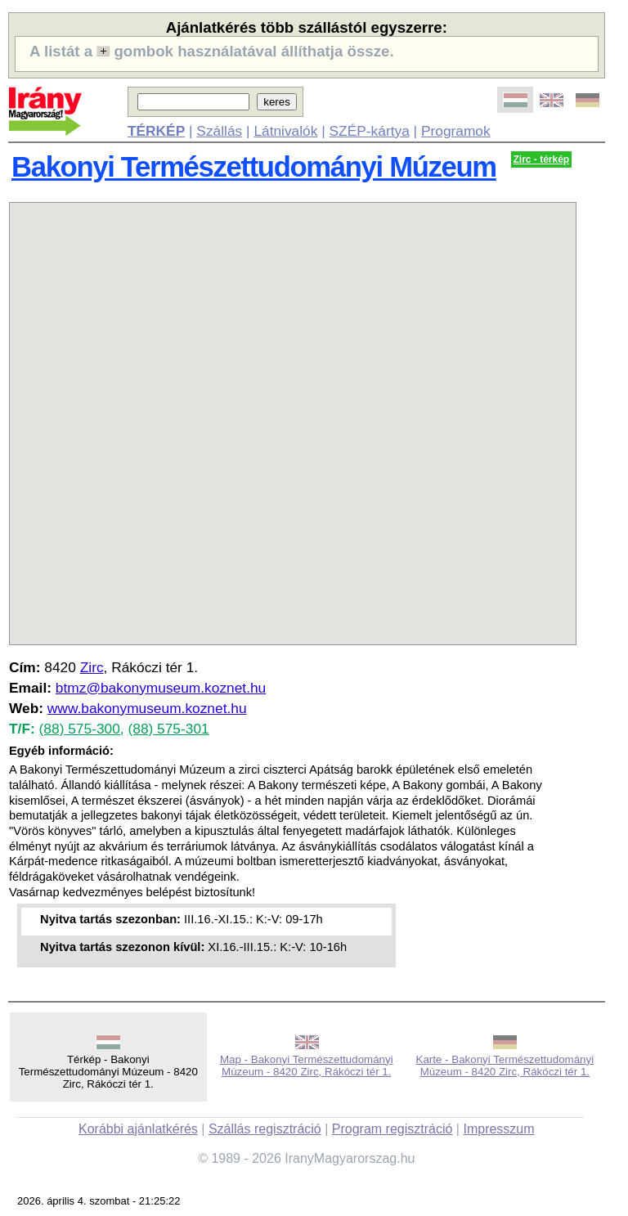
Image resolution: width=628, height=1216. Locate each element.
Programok (456, 131)
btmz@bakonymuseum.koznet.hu (161, 688)
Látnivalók (285, 131)
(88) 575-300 (79, 728)
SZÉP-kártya (370, 131)
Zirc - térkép (542, 159)
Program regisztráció (392, 1129)
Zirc (92, 667)
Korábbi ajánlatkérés (138, 1129)
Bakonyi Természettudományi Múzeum (253, 166)
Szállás (219, 131)
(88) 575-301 (168, 728)
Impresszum (498, 1129)
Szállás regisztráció (265, 1129)
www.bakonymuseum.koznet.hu (147, 708)
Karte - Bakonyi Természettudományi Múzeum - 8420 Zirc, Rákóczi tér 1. (505, 1065)
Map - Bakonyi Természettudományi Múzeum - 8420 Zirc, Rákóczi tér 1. (306, 1065)
